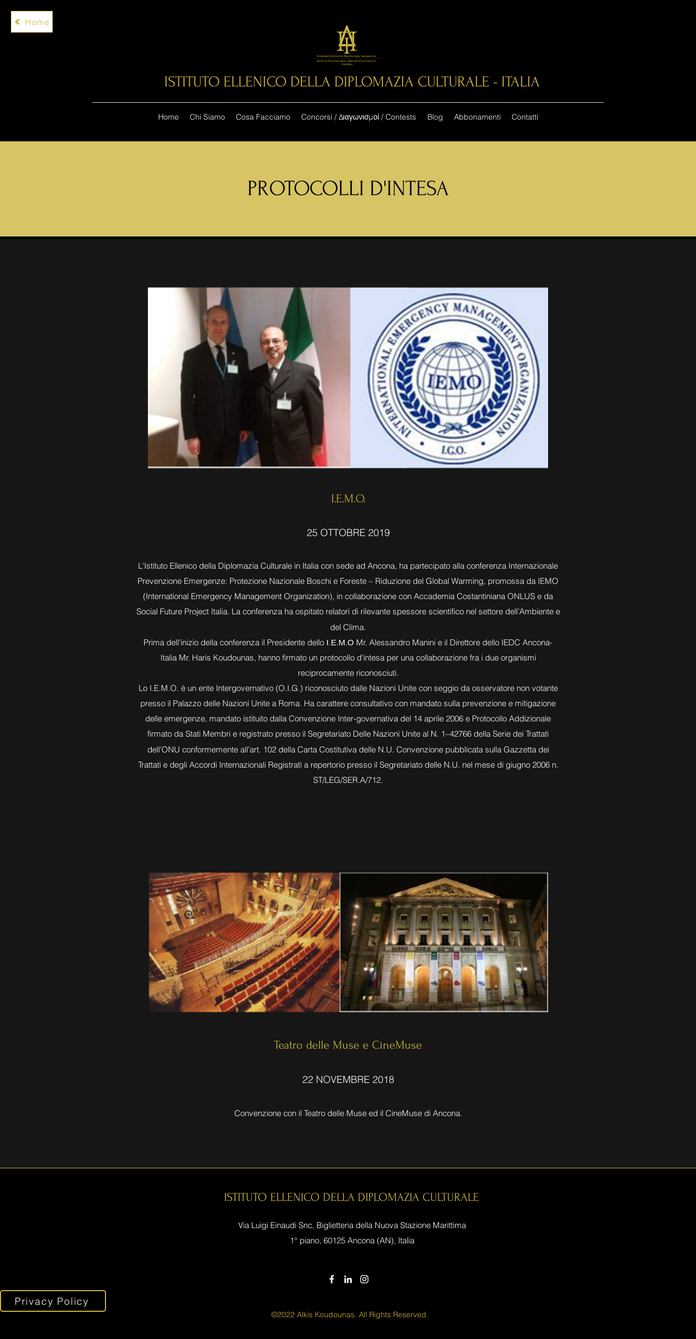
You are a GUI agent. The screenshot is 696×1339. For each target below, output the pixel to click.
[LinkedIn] (348, 1279)
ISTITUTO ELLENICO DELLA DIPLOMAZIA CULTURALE (351, 1197)
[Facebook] (331, 1279)
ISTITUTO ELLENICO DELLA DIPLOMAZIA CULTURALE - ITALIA (352, 81)
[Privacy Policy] (53, 1301)
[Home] (32, 22)
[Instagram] (364, 1279)
